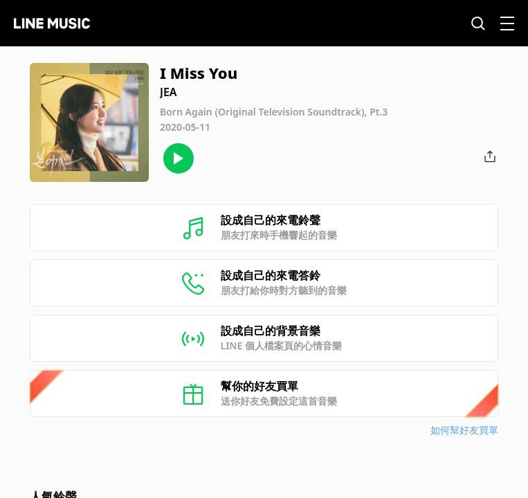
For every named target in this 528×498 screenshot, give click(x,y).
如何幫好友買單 (464, 429)
